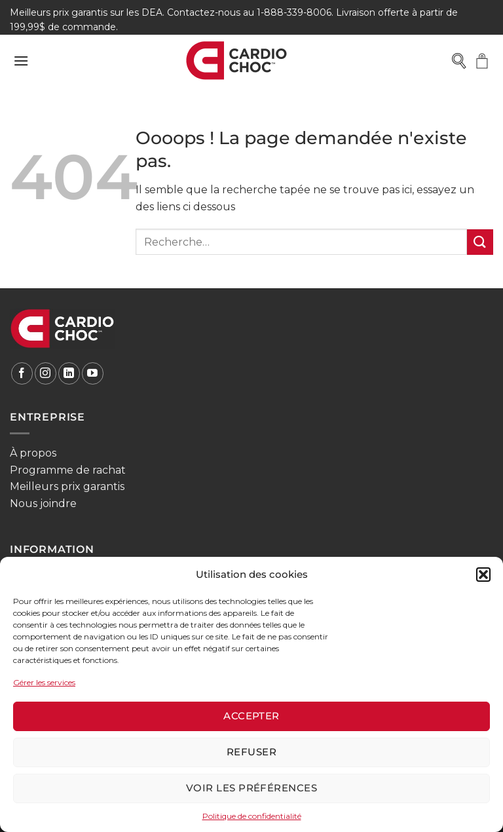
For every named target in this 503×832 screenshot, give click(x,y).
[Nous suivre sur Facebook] (22, 373)
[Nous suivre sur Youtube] (92, 373)
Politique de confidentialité (251, 816)
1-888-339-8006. (295, 12)
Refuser (251, 752)
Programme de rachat (68, 470)
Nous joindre (43, 503)
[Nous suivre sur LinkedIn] (69, 373)
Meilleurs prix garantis (67, 486)
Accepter (251, 715)
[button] (483, 574)
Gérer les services (44, 682)
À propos (33, 453)
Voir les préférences (251, 788)
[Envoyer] (480, 242)
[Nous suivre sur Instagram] (45, 373)
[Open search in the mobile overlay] (458, 61)
